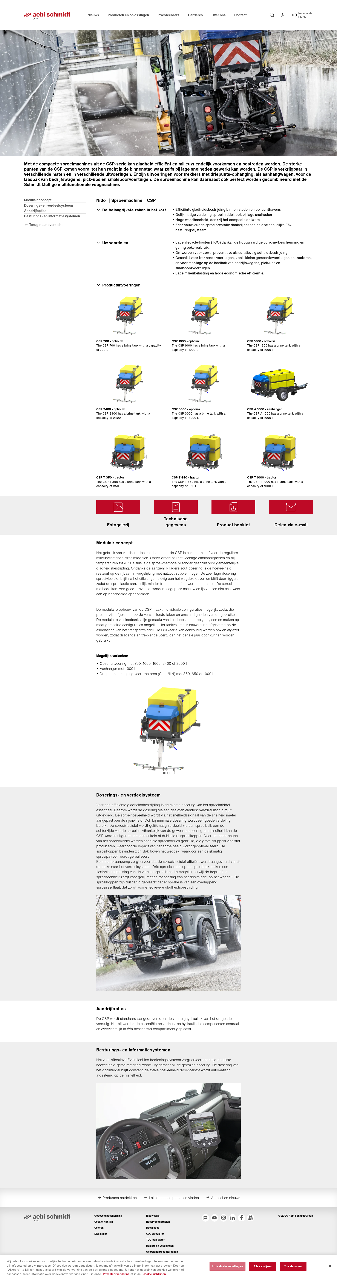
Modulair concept (37, 200)
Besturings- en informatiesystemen (52, 216)
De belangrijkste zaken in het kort (131, 210)
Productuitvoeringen (118, 285)
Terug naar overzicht (46, 224)
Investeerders (168, 15)
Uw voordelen (112, 242)
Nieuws (93, 15)
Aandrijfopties (35, 210)
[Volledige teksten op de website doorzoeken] (272, 15)
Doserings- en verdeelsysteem (48, 205)
